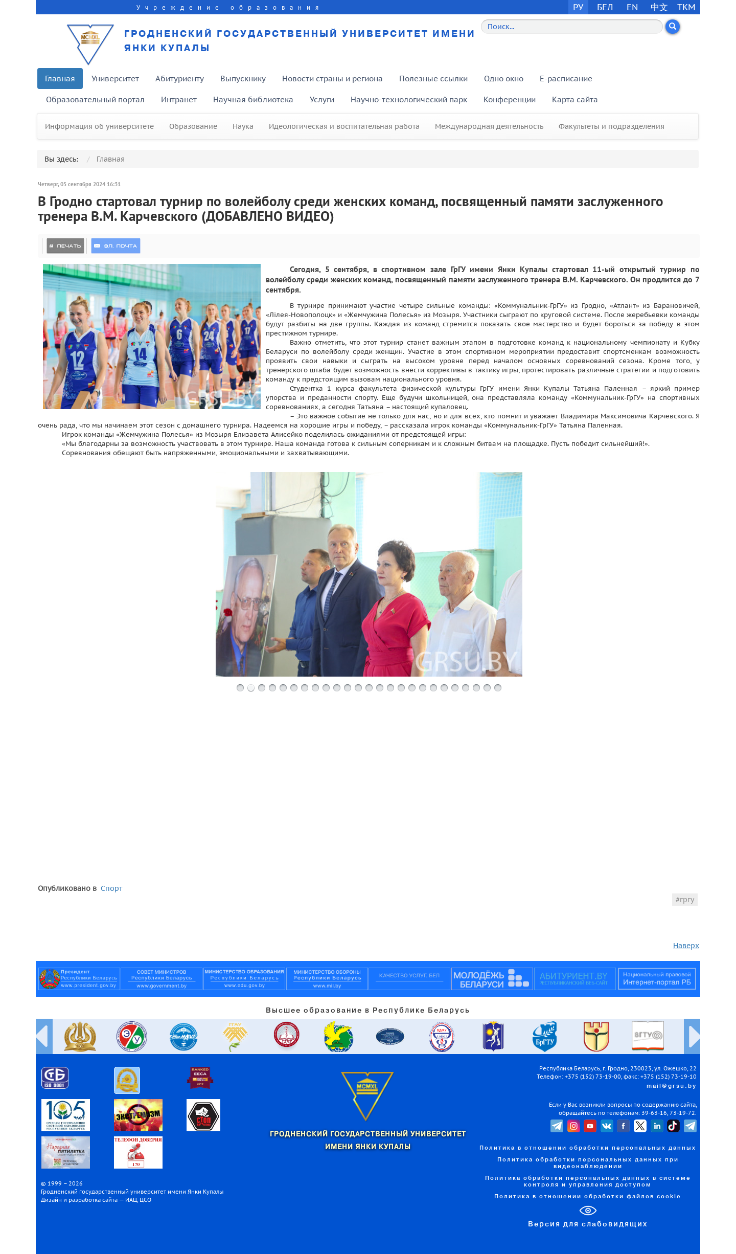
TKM (686, 7)
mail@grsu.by (672, 1086)
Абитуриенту (179, 78)
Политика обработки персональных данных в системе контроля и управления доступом (588, 1182)
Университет (115, 78)
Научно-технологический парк (409, 99)
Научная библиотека (253, 99)
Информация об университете (99, 126)
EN (632, 7)
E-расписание (566, 78)
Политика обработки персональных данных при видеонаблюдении (588, 1163)
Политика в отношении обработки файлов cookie (587, 1196)
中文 (659, 7)
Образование (193, 126)
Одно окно (503, 78)
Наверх (686, 945)
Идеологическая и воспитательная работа (344, 126)
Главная (60, 78)
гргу (687, 899)
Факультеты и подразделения (611, 126)
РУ (578, 7)
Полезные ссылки (433, 78)
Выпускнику (243, 78)
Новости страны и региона (332, 78)
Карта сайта (575, 99)
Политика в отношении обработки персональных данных (587, 1148)
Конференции (510, 99)
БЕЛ (605, 7)
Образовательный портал (95, 99)
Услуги (322, 99)
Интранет (179, 99)
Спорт (111, 888)
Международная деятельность (489, 126)
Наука (243, 126)
